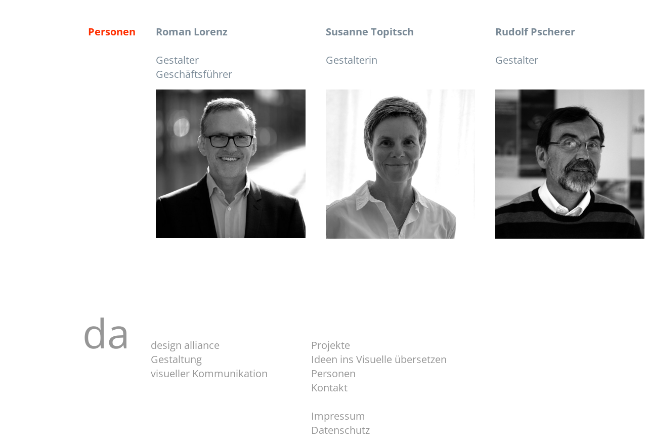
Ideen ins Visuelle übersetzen (379, 359)
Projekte (330, 345)
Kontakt (329, 387)
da (116, 332)
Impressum (338, 416)
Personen (333, 373)
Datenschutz (340, 430)
